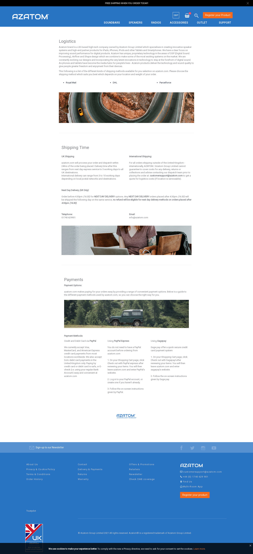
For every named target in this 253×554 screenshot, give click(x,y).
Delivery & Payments (90, 466)
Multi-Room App (193, 483)
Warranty (83, 476)
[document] (127, 548)
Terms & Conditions (38, 471)
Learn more (199, 548)
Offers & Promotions (141, 461)
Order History (34, 476)
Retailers (134, 466)
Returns (82, 471)
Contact (82, 461)
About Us (32, 461)
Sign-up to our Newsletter (50, 444)
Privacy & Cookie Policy (40, 466)
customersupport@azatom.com (202, 468)
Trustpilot (31, 507)
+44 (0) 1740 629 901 (195, 473)
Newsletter (135, 471)
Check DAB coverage (142, 476)
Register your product (194, 491)
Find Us (187, 478)
